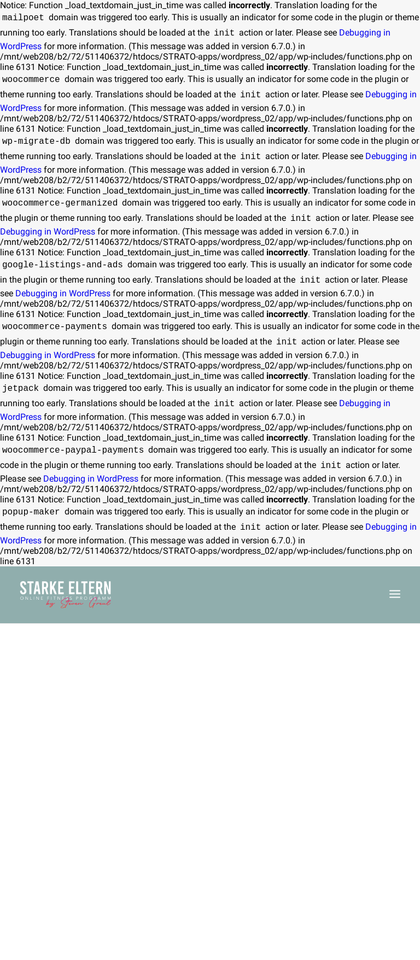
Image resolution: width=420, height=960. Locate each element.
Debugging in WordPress (47, 231)
